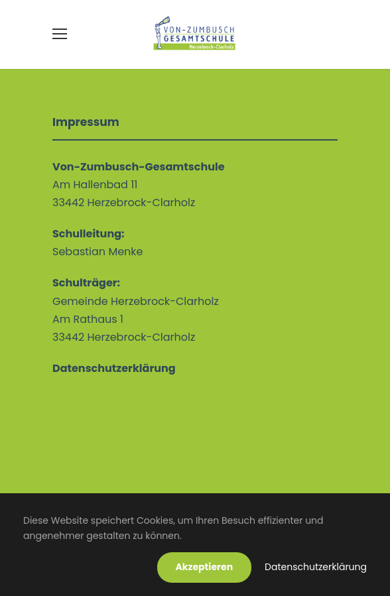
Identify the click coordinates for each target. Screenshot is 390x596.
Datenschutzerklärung (316, 566)
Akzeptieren (204, 566)
